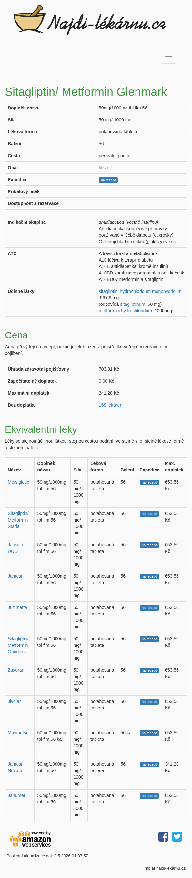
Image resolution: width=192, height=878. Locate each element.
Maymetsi (17, 732)
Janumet (16, 795)
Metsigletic (18, 482)
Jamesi (15, 576)
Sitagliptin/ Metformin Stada (18, 520)
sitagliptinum (132, 304)
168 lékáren (110, 405)
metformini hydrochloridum (125, 310)
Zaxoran (16, 670)
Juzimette (17, 607)
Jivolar (14, 701)
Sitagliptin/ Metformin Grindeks (18, 645)
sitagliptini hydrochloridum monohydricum (140, 291)
